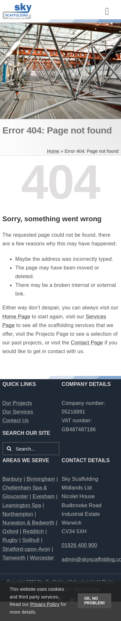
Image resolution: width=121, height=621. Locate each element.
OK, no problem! (94, 600)
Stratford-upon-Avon (26, 549)
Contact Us (16, 420)
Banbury (12, 479)
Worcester (42, 558)
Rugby (10, 540)
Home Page (16, 316)
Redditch (33, 531)
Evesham (44, 496)
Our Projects (17, 403)
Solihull (31, 540)
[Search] (9, 448)
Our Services (18, 412)
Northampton (18, 514)
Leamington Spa (22, 505)
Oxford (10, 531)
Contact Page (87, 342)
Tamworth (14, 558)
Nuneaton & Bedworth (29, 522)
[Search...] (31, 448)
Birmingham (41, 479)
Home (53, 151)
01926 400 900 (79, 545)
